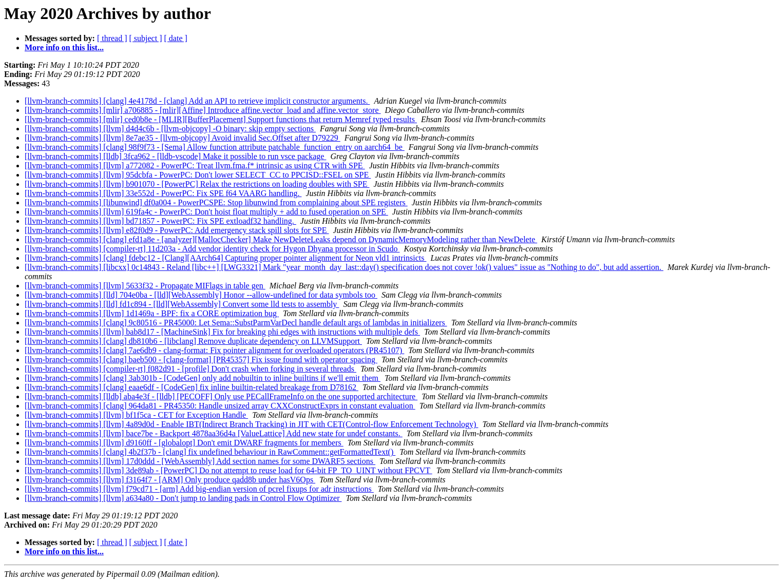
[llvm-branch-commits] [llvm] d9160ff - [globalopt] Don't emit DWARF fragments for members (184, 442)
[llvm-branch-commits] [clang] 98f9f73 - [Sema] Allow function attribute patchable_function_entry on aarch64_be (215, 147)
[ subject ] (145, 38)
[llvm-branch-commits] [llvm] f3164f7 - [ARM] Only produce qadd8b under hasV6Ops (170, 479)
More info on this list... (64, 47)
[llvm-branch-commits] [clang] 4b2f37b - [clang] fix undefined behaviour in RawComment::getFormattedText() (210, 452)
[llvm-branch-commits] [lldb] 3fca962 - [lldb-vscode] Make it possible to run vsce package (175, 156)
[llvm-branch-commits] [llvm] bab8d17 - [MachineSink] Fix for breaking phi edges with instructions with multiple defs (222, 331)
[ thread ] (112, 38)
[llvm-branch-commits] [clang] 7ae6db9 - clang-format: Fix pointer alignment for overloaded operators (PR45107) (214, 350)
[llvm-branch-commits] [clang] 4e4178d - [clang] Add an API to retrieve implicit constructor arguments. (197, 100)
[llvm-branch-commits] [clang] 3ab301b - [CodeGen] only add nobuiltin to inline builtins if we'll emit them (202, 378)
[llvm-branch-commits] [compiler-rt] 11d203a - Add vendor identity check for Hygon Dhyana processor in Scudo (212, 248)
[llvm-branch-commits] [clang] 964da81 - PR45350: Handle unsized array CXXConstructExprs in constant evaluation (220, 405)
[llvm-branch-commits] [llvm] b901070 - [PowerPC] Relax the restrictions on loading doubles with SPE (197, 184)
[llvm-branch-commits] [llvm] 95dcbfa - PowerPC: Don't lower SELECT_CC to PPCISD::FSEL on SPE (198, 174)
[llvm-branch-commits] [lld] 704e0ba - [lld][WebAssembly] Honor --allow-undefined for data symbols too (201, 294)
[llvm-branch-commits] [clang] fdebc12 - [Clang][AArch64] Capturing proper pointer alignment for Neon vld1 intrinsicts (225, 258)
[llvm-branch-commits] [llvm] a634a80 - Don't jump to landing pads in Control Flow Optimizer (183, 498)
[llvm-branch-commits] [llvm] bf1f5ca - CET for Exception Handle (136, 415)
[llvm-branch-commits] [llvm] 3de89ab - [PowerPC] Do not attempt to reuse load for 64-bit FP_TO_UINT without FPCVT (228, 470)
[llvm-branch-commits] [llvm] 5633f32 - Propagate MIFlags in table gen (145, 285)
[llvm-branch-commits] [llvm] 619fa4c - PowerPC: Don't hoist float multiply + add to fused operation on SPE (206, 211)
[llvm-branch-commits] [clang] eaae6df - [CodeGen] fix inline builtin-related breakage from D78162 (191, 387)
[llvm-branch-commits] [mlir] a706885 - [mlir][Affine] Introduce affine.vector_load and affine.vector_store (203, 110)
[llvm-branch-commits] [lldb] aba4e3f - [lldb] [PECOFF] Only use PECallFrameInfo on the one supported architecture (221, 396)
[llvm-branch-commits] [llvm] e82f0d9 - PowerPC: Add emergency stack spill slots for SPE (177, 230)
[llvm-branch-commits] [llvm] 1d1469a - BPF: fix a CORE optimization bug (152, 313)
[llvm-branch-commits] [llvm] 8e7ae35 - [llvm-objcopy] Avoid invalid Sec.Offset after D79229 (182, 137)
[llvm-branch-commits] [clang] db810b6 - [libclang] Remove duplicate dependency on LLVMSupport (193, 341)
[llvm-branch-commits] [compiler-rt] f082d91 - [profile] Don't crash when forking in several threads (190, 368)
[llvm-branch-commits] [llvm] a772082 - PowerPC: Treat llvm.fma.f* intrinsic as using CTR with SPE (195, 165)
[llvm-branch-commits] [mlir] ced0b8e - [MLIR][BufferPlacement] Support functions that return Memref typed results (221, 119)
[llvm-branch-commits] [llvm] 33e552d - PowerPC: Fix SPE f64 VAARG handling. (163, 193)
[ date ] (175, 38)
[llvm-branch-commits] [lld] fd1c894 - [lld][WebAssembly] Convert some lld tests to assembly (182, 304)
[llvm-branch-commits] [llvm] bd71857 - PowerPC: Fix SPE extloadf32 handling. (160, 221)
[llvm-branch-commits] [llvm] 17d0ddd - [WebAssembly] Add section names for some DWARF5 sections (200, 461)
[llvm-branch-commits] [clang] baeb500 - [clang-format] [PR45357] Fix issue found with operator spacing (201, 359)
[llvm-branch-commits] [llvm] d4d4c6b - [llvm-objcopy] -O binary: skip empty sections (170, 128)
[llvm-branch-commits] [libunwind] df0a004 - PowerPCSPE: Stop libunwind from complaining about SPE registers (216, 202)
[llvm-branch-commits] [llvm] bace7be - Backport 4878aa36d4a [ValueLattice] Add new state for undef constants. (214, 433)
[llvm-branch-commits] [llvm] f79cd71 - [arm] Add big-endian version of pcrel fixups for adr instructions (199, 488)
